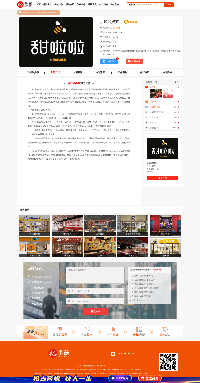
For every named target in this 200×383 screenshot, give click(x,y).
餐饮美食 (114, 4)
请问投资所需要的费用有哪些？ (143, 292)
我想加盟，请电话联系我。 (142, 296)
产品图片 (122, 72)
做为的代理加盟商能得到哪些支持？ (145, 288)
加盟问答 (167, 72)
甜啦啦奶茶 (52, 13)
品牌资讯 (92, 4)
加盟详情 (55, 72)
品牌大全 (47, 4)
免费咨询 (162, 178)
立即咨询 (168, 96)
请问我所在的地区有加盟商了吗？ (144, 280)
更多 (177, 82)
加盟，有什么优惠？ (139, 300)
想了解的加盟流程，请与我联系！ (144, 284)
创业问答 (103, 4)
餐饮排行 (58, 4)
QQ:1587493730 (126, 353)
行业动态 (81, 4)
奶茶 (38, 13)
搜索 (168, 4)
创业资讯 (70, 4)
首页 (38, 4)
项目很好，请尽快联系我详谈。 (143, 276)
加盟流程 (100, 72)
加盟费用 (77, 72)
